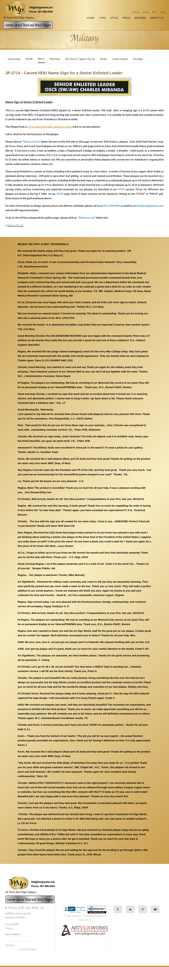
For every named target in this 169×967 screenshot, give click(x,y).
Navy (41, 58)
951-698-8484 (12, 924)
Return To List (15, 225)
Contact (135, 12)
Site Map (10, 945)
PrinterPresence (27, 949)
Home (91, 17)
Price (126, 17)
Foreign (138, 58)
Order (163, 12)
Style (114, 17)
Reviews (140, 17)
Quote (146, 12)
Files (154, 12)
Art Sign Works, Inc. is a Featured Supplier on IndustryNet (84, 914)
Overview (14, 58)
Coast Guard (120, 58)
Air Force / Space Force (80, 58)
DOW (29, 58)
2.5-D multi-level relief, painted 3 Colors (49, 126)
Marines (55, 58)
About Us (157, 17)
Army (103, 58)
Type (102, 17)
